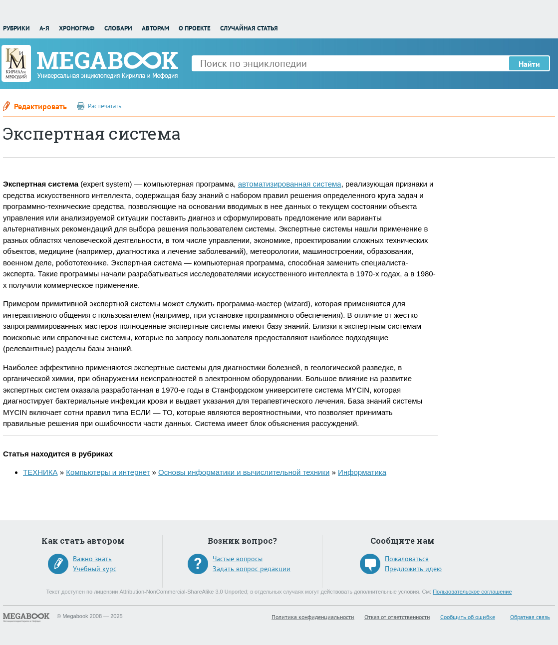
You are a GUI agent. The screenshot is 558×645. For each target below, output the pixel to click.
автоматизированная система (289, 184)
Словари (118, 28)
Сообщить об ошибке (467, 617)
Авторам (155, 28)
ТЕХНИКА (40, 472)
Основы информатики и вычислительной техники (243, 472)
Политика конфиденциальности (313, 617)
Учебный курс (94, 568)
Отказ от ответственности (397, 617)
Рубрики (16, 28)
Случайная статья (249, 28)
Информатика (362, 472)
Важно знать (92, 558)
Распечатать (104, 106)
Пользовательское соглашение (472, 592)
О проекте (195, 28)
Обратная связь (530, 617)
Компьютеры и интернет (108, 472)
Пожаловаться (407, 558)
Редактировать (40, 106)
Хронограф (76, 28)
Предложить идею (413, 568)
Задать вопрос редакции (251, 568)
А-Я (44, 28)
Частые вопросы (238, 558)
